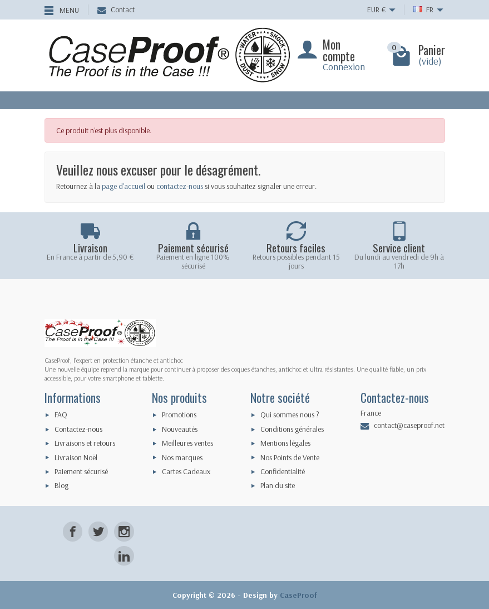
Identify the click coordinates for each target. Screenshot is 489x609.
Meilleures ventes (187, 443)
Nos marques (182, 457)
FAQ (61, 415)
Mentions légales (285, 443)
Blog (61, 485)
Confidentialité (282, 471)
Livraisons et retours (85, 443)
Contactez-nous (78, 429)
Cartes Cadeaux (186, 471)
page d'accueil (123, 186)
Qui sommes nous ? (289, 415)
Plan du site (277, 485)
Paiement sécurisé (81, 471)
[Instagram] (124, 531)
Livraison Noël (76, 457)
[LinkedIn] (124, 556)
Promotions (179, 415)
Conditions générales (292, 429)
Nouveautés (179, 429)
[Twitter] (98, 531)
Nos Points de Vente (289, 457)
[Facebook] (72, 531)
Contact (116, 9)
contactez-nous (179, 186)
